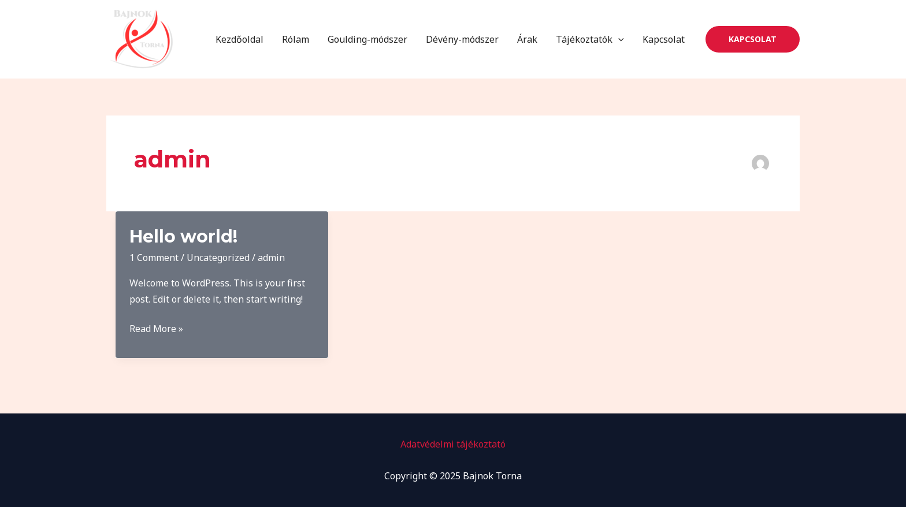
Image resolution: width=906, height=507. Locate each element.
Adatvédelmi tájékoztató (453, 444)
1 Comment (154, 257)
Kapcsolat (664, 39)
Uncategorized (218, 257)
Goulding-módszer (367, 39)
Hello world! (183, 236)
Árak (527, 39)
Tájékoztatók (590, 39)
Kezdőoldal (239, 39)
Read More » (156, 329)
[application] (618, 39)
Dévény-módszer (462, 39)
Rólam (295, 39)
